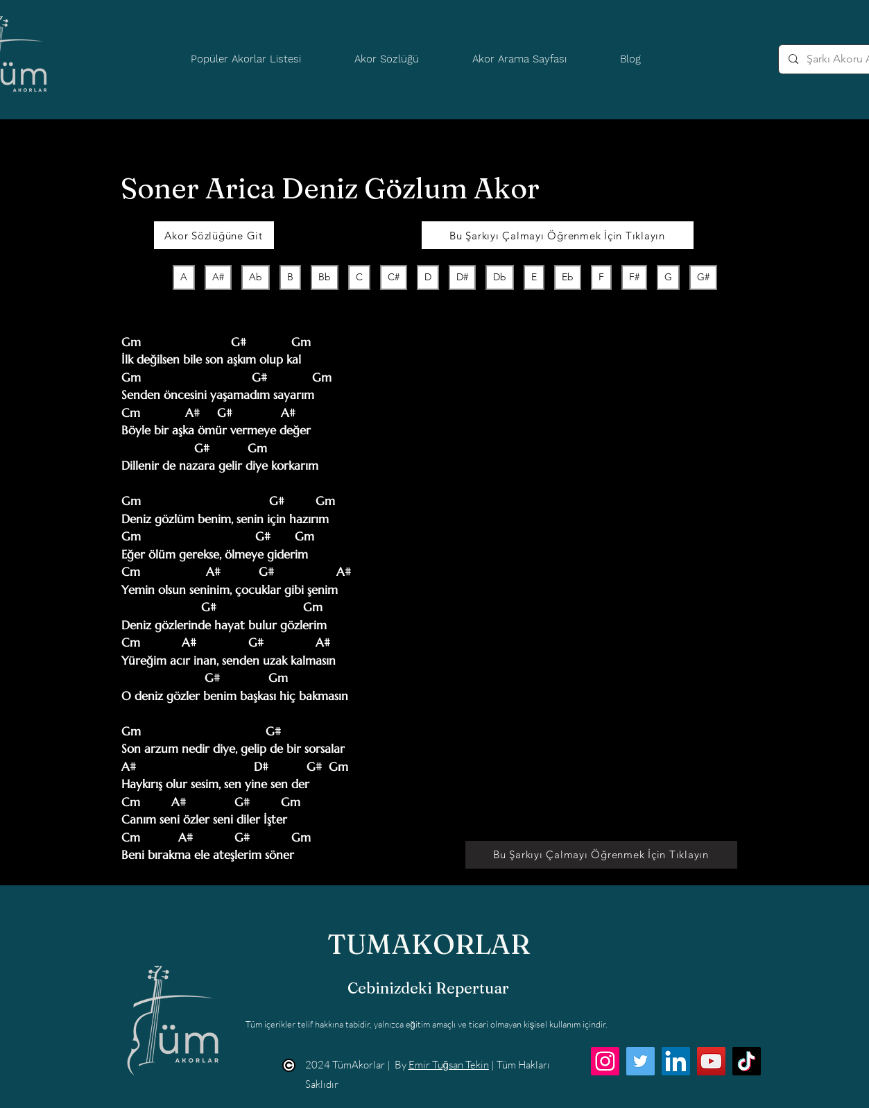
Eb (567, 276)
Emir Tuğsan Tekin (448, 1064)
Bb (324, 276)
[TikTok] (746, 1061)
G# (702, 276)
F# (633, 276)
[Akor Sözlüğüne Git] (214, 235)
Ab (255, 276)
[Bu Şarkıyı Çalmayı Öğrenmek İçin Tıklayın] (558, 235)
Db (499, 276)
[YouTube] (711, 1061)
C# (393, 276)
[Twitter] (640, 1061)
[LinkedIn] (676, 1061)
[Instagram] (605, 1061)
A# (218, 276)
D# (462, 276)
